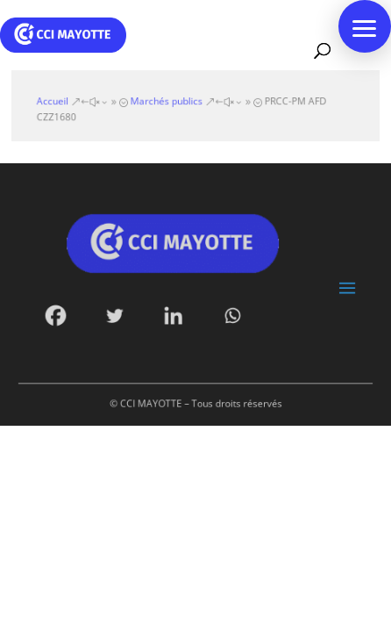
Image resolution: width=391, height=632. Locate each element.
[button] (364, 26)
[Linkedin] (174, 313)
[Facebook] (63, 313)
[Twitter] (118, 313)
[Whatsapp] (229, 313)
